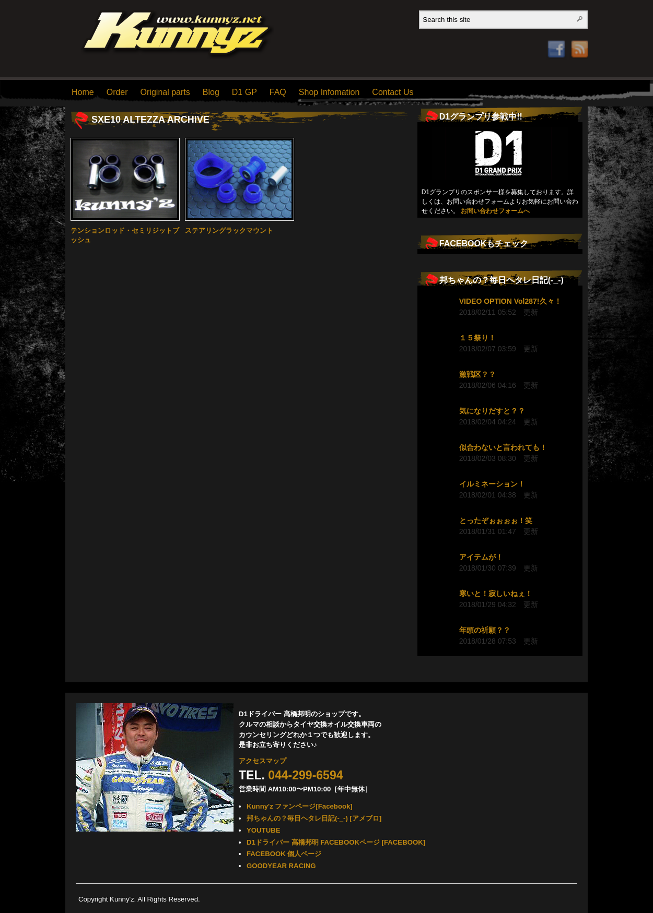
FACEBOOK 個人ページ (284, 854)
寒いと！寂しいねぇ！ (495, 593)
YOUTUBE (263, 830)
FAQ (278, 92)
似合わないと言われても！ (503, 447)
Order (117, 92)
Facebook (556, 35)
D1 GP (244, 92)
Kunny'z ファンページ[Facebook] (300, 806)
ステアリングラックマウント (229, 230)
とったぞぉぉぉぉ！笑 (495, 520)
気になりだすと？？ (492, 411)
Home (83, 92)
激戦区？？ (477, 374)
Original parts (165, 92)
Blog (211, 92)
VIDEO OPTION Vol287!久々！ (510, 301)
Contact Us (392, 92)
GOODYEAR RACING (281, 866)
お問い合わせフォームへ (495, 211)
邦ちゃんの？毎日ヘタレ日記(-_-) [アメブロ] (314, 818)
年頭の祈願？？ (484, 630)
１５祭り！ (477, 338)
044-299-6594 (305, 775)
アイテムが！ (481, 557)
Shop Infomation (329, 92)
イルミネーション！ (492, 484)
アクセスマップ (262, 761)
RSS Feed (576, 38)
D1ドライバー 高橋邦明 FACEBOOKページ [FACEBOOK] (336, 842)
